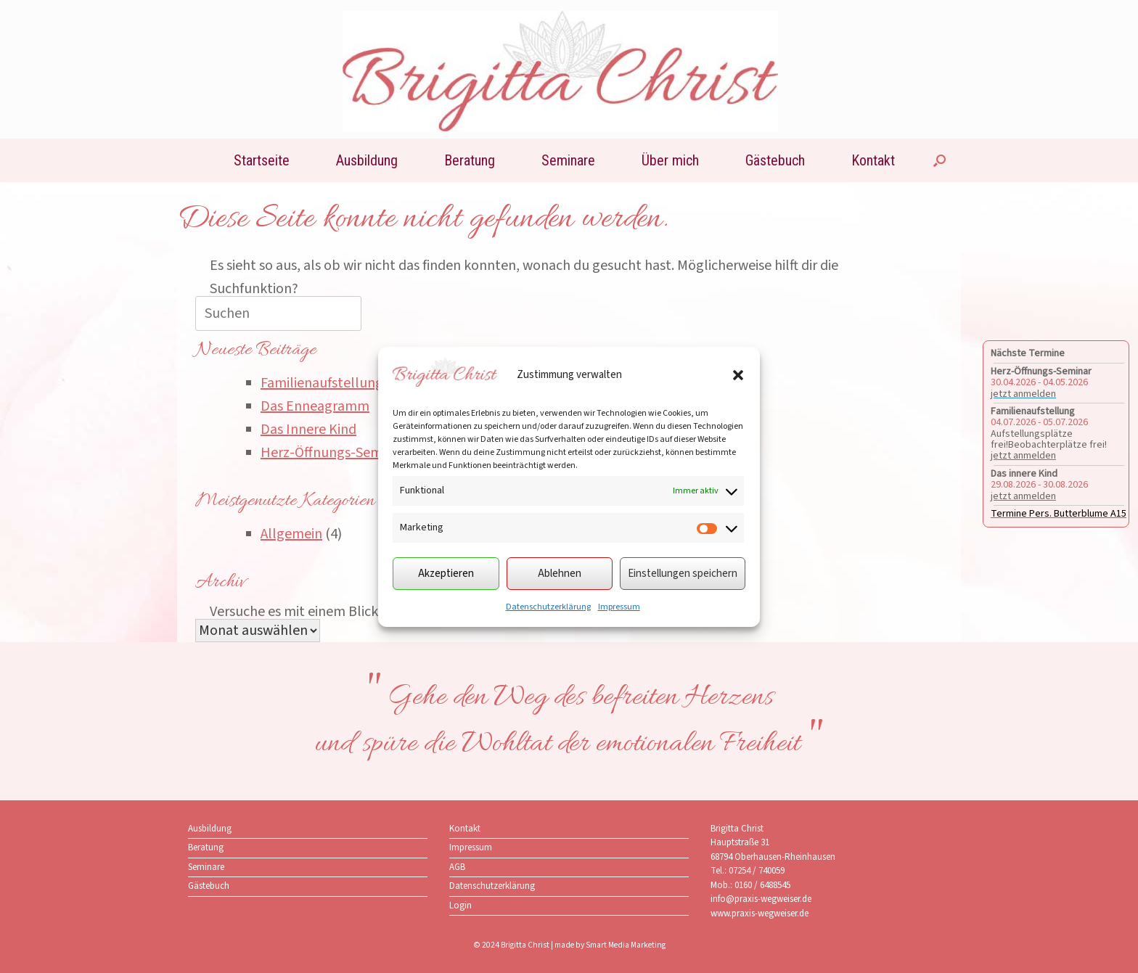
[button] (738, 375)
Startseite (262, 160)
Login (460, 905)
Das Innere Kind (308, 429)
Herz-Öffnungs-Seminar (333, 453)
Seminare (568, 160)
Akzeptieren (446, 573)
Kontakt (873, 160)
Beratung (469, 160)
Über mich (670, 160)
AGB (457, 867)
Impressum (619, 607)
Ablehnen (559, 573)
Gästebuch (775, 160)
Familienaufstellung (322, 383)
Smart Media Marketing (626, 945)
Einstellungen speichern (682, 573)
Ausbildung (367, 160)
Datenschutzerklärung (548, 607)
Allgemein (291, 534)
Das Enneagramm (315, 406)
